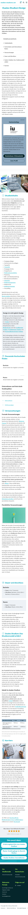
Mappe (7, 483)
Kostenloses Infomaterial (14, 156)
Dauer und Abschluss (10, 56)
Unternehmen (8, 400)
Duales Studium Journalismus (14, 858)
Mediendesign (7, 327)
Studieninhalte (8, 43)
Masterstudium (6, 296)
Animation (7, 280)
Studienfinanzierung (20, 706)
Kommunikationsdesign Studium (14, 331)
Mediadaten (17, 874)
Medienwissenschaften (10, 273)
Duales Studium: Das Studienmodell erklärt (14, 61)
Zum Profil (14, 161)
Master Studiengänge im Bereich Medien (14, 852)
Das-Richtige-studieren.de (7, 887)
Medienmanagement (10, 282)
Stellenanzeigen (9, 405)
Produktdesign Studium (14, 329)
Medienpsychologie (9, 286)
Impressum (3, 908)
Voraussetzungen (9, 52)
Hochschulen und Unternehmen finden (13, 47)
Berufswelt (17, 821)
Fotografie (7, 267)
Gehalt (11, 701)
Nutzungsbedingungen (21, 908)
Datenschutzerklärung (11, 908)
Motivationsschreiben (8, 499)
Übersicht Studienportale (7, 874)
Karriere (6, 65)
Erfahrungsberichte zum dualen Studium (14, 845)
